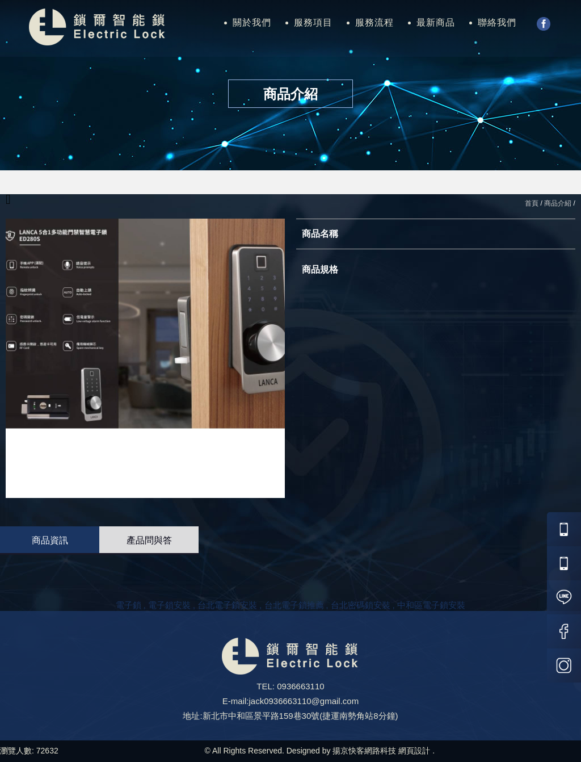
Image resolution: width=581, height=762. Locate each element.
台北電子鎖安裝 (227, 605)
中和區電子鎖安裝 (431, 605)
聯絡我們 (497, 22)
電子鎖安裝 (169, 605)
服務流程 (374, 22)
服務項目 (313, 22)
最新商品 (435, 22)
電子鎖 (128, 605)
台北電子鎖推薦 (294, 605)
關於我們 (252, 22)
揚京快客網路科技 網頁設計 (381, 750)
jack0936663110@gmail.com (304, 701)
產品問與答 (149, 540)
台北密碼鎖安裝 (360, 605)
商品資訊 (50, 540)
